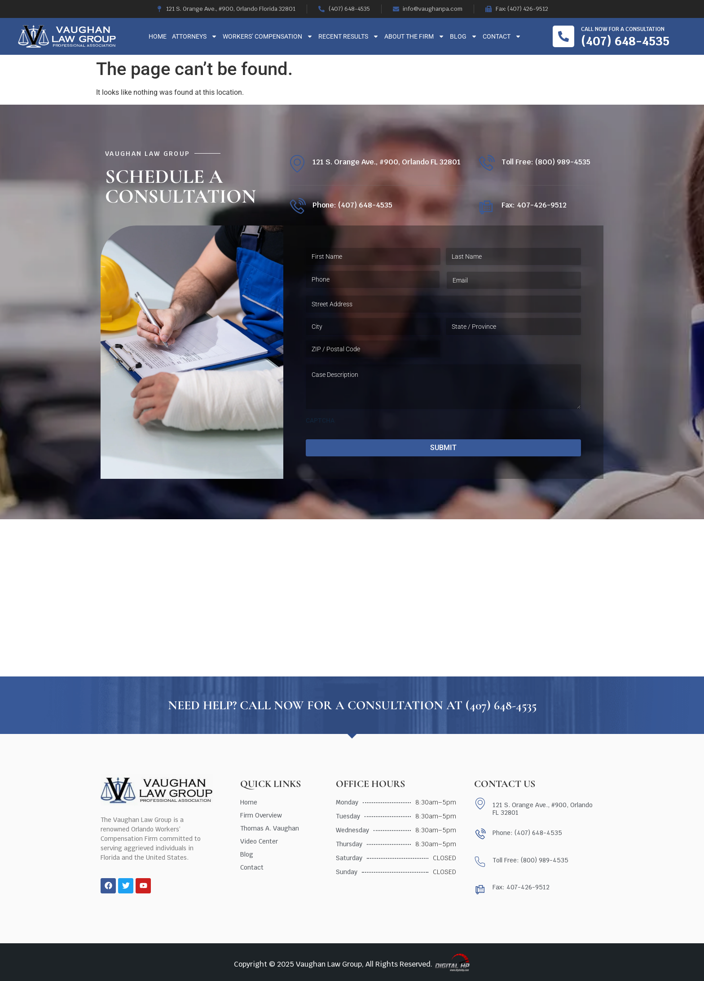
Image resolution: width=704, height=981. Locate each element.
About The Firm (414, 36)
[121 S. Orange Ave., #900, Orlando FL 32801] (297, 163)
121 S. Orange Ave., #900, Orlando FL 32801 (386, 162)
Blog (463, 36)
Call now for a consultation (622, 29)
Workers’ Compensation (268, 36)
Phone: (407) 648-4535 (352, 205)
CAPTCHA (320, 420)
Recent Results (348, 36)
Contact (502, 36)
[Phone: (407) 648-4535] (297, 207)
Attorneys (194, 36)
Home (158, 36)
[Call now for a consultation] (563, 36)
